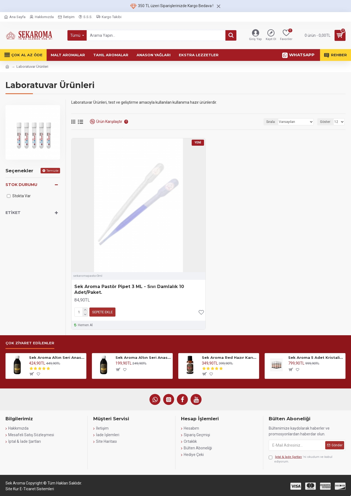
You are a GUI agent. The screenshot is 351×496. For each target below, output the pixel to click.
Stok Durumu (21, 184)
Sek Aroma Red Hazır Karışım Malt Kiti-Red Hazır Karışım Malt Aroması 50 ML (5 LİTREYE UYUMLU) (229, 357)
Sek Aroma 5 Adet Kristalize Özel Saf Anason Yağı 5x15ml (315, 357)
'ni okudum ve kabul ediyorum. (300, 459)
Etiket (13, 212)
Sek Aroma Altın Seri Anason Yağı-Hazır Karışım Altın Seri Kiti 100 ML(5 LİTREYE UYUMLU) (56, 357)
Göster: (325, 122)
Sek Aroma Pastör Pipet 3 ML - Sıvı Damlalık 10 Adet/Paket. (129, 289)
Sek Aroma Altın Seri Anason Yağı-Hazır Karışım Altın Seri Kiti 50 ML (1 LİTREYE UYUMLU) (143, 357)
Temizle (52, 170)
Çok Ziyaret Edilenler (29, 343)
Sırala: (271, 122)
